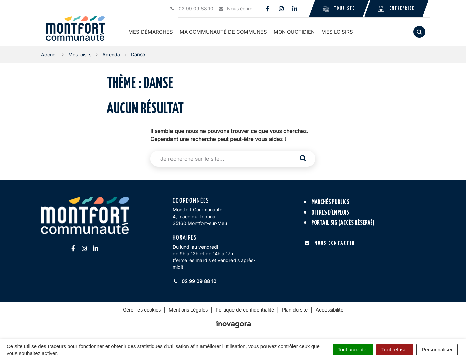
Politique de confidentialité (245, 310)
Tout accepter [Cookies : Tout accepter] (353, 349)
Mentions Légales (188, 310)
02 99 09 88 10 (194, 281)
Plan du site (295, 310)
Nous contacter (330, 243)
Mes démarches (150, 32)
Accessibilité (329, 310)
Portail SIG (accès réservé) (343, 223)
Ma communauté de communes (223, 32)
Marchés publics (330, 202)
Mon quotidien (294, 32)
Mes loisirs (337, 32)
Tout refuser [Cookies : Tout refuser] (394, 349)
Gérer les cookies (142, 310)
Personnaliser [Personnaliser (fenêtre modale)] (437, 349)
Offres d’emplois (330, 212)
